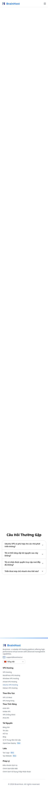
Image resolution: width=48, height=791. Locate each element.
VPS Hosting (8, 668)
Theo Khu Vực (9, 693)
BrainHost (11, 3)
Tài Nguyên (8, 723)
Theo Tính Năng (10, 704)
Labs (5, 748)
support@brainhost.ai (14, 657)
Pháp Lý (6, 761)
